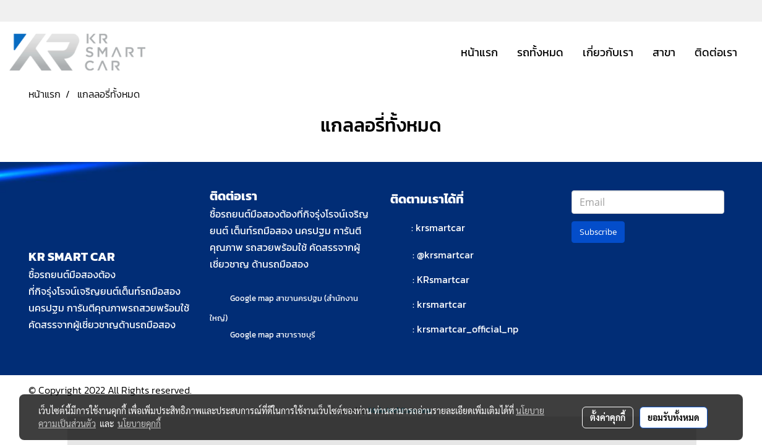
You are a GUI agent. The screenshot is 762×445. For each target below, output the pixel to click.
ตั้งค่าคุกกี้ (607, 417)
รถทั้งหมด (540, 52)
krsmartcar (440, 227)
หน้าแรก (479, 52)
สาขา (664, 52)
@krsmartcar (445, 254)
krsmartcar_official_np (467, 328)
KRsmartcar (443, 279)
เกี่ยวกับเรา (608, 52)
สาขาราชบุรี (295, 335)
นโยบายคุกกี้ (139, 423)
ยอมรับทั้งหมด (674, 417)
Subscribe (598, 232)
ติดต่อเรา (716, 52)
